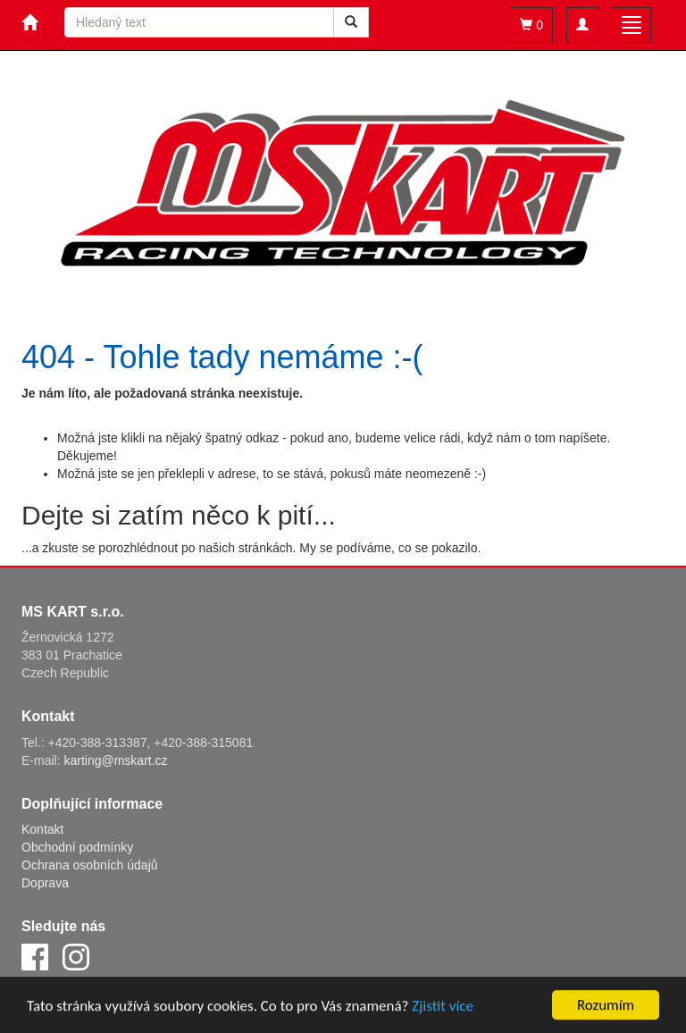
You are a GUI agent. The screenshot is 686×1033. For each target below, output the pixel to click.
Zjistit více (442, 1007)
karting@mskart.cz (115, 760)
